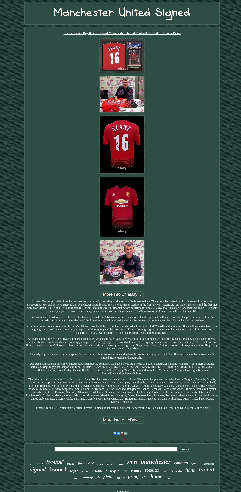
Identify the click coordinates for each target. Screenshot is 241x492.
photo (108, 476)
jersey (85, 471)
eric (91, 463)
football (55, 462)
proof (133, 476)
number (120, 464)
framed (57, 469)
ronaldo (152, 470)
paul (165, 471)
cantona (181, 463)
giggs (195, 463)
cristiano (99, 470)
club (125, 471)
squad (70, 463)
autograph (91, 477)
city (144, 477)
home (156, 476)
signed (38, 469)
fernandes (176, 471)
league (114, 471)
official (76, 478)
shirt (132, 462)
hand (190, 470)
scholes (121, 478)
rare (40, 463)
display (110, 464)
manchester (156, 461)
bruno (100, 463)
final (81, 463)
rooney (136, 471)
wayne (74, 471)
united (206, 469)
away (32, 464)
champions (208, 463)
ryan (168, 478)
